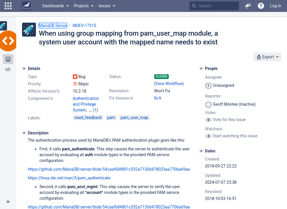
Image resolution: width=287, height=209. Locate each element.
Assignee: (214, 77)
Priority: (35, 84)
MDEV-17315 (84, 25)
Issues (104, 5)
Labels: (34, 118)
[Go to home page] (26, 6)
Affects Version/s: (44, 91)
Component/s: (41, 98)
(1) (95, 110)
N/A (157, 98)
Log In (275, 5)
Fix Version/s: (121, 98)
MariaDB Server (53, 25)
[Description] (24, 133)
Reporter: (213, 96)
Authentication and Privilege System (86, 104)
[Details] (24, 68)
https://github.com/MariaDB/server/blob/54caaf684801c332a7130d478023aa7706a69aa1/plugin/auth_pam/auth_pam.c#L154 (143, 169)
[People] (201, 68)
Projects (81, 5)
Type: (32, 76)
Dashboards (53, 5)
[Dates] (201, 151)
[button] (8, 6)
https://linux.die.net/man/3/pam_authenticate (69, 178)
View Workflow (169, 83)
